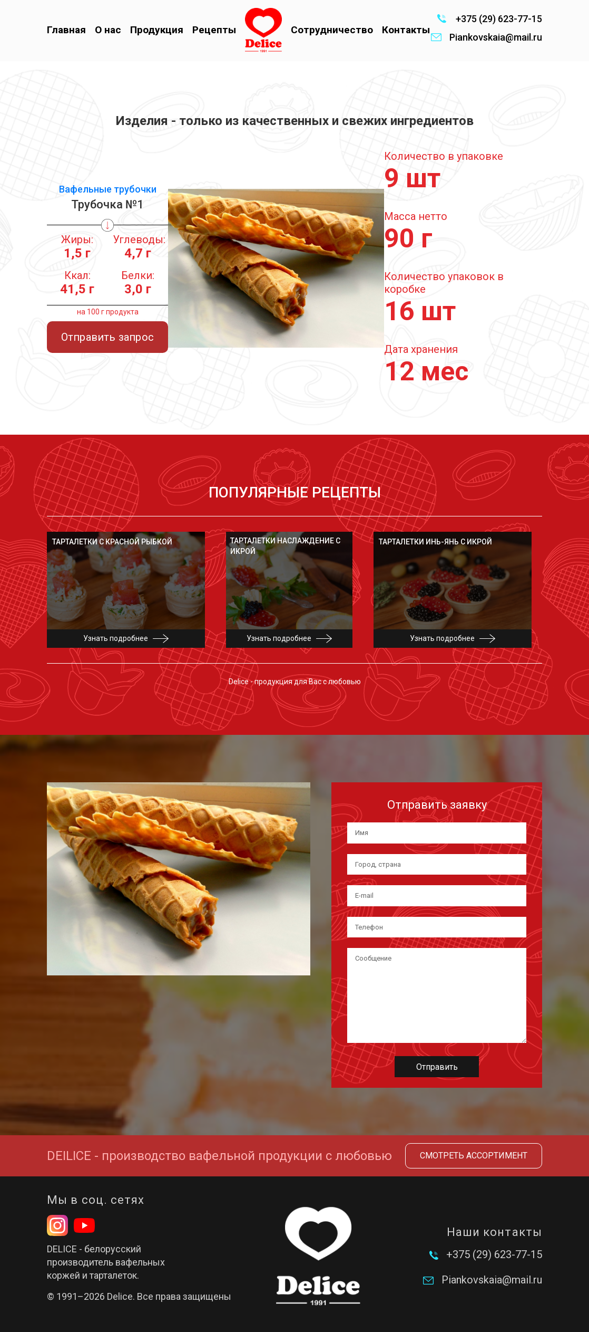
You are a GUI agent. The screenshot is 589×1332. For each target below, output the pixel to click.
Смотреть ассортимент (473, 1156)
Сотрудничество (332, 30)
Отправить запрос (107, 337)
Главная (66, 30)
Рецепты (214, 30)
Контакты (406, 30)
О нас (108, 30)
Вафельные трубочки (107, 189)
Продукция (156, 30)
